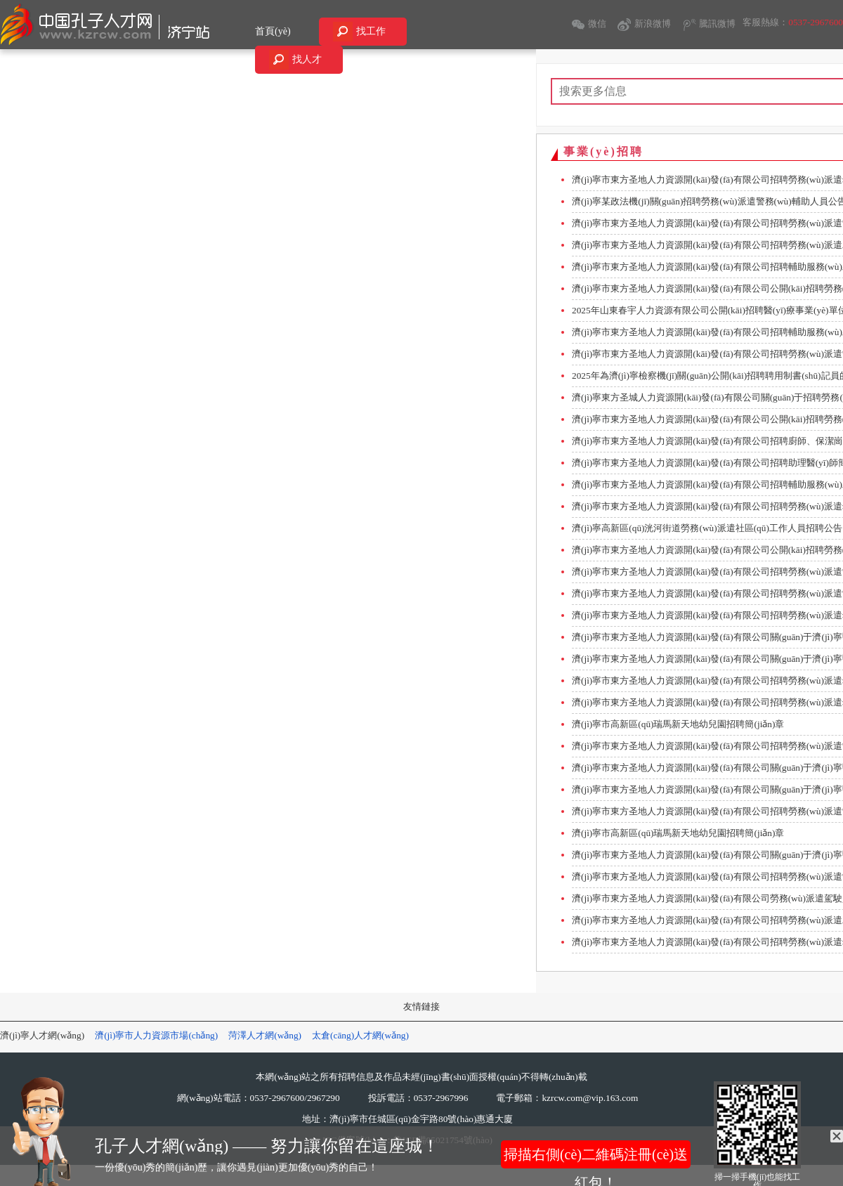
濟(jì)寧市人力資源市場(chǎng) (156, 1035)
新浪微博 (652, 23)
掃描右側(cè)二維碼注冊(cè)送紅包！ (596, 1157)
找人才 (307, 59)
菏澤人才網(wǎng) (264, 1035)
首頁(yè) (273, 31)
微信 (597, 23)
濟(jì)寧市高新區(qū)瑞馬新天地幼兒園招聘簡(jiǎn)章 (678, 724)
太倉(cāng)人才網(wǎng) (360, 1035)
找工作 (371, 31)
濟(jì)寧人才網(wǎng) (42, 1035)
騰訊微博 (717, 23)
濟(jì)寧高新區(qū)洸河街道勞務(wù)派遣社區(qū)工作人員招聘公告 (707, 528)
